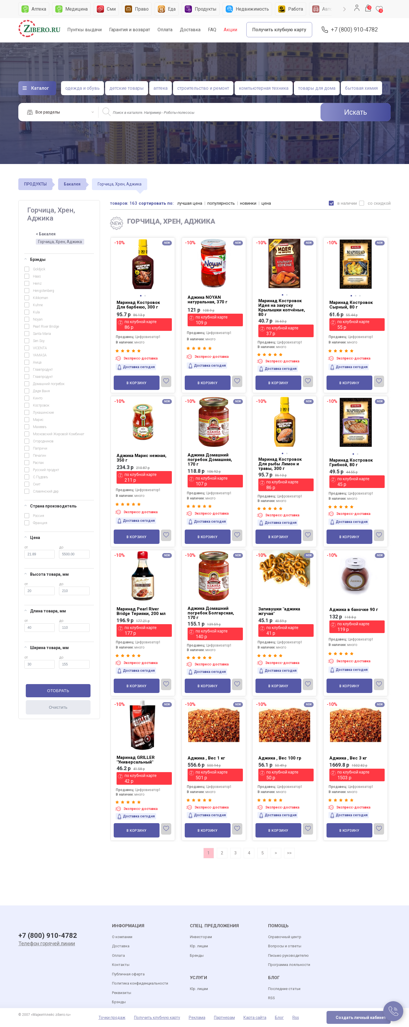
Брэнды (35, 259)
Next (344, 9)
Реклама (197, 1017)
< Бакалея (46, 234)
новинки (248, 203)
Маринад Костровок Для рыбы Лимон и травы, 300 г (280, 464)
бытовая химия (361, 88)
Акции (230, 29)
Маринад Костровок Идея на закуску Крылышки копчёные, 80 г (281, 307)
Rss (295, 1017)
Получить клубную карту (279, 29)
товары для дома (316, 88)
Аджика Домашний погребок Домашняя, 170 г (210, 459)
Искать (355, 112)
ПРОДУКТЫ (35, 184)
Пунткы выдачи (84, 29)
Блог (279, 1017)
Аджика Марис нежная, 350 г (141, 458)
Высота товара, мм (46, 574)
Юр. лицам (199, 946)
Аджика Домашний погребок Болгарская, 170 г (211, 613)
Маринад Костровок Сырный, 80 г (351, 305)
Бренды (197, 955)
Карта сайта (254, 1017)
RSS (271, 998)
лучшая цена (189, 203)
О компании (122, 937)
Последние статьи (284, 989)
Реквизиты (121, 993)
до (74, 552)
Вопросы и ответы (284, 946)
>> (289, 853)
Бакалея (72, 184)
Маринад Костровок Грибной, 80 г (351, 462)
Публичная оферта (128, 974)
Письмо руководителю (288, 955)
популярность (221, 203)
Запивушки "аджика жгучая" (279, 611)
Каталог (40, 88)
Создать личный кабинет (361, 1017)
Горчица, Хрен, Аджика (60, 241)
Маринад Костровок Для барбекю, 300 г (138, 305)
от (39, 552)
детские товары (126, 88)
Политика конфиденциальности (140, 983)
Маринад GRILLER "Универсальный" (136, 760)
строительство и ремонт (203, 88)
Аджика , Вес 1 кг (206, 758)
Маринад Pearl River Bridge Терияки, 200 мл (141, 611)
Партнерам (224, 1017)
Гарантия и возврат (129, 29)
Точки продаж (112, 1017)
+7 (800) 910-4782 (354, 29)
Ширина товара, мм (46, 647)
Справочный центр (284, 937)
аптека (161, 88)
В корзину (137, 383)
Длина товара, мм (45, 611)
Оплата (165, 29)
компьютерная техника (263, 88)
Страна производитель (50, 506)
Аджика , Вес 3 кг (348, 758)
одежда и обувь (82, 88)
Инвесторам (201, 937)
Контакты (120, 964)
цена (266, 203)
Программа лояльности (289, 964)
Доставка (190, 29)
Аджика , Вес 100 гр (279, 758)
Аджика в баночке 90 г (353, 609)
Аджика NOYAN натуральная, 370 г (207, 299)
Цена (32, 537)
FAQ (212, 29)
